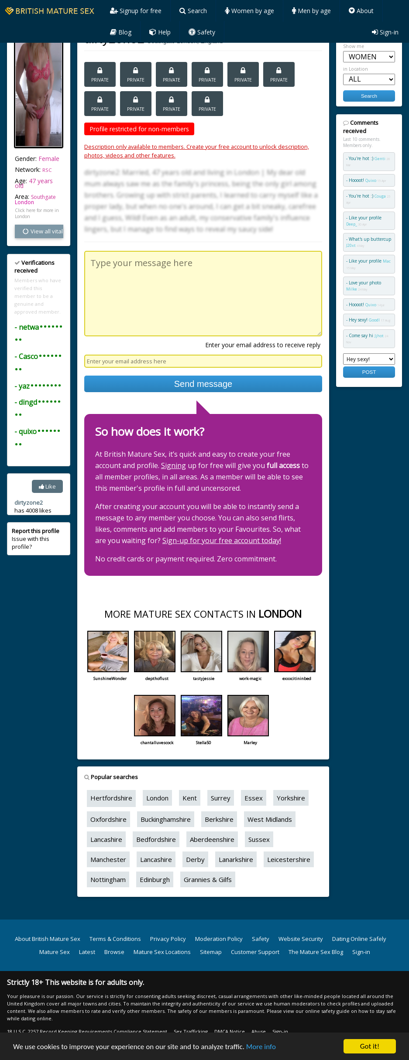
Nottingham (108, 879)
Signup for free (136, 11)
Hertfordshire (111, 797)
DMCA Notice (229, 1031)
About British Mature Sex (47, 939)
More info (261, 1046)
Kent (189, 797)
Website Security (300, 939)
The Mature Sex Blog (316, 952)
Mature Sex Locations (162, 952)
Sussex (259, 839)
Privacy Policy (168, 939)
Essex (253, 797)
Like (47, 486)
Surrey (220, 797)
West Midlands (269, 819)
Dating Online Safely (359, 939)
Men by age (311, 11)
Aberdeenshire (212, 839)
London (24, 202)
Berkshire (219, 819)
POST (369, 372)
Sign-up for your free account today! (221, 540)
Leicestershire (288, 859)
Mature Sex (54, 952)
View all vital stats (42, 231)
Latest (87, 952)
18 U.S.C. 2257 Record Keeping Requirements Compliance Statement (87, 1031)
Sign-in (385, 32)
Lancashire (106, 839)
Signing (173, 465)
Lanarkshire (236, 859)
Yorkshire (291, 797)
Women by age (249, 11)
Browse (114, 952)
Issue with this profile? (35, 539)
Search (193, 11)
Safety (202, 32)
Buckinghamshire (166, 819)
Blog (120, 32)
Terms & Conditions (115, 939)
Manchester (108, 859)
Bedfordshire (156, 839)
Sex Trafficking (191, 1031)
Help (160, 32)
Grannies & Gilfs (208, 879)
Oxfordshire (108, 819)
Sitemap (211, 952)
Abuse (258, 1031)
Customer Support (255, 952)
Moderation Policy (219, 939)
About (361, 11)
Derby (195, 859)
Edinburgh (155, 879)
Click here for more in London (37, 213)
